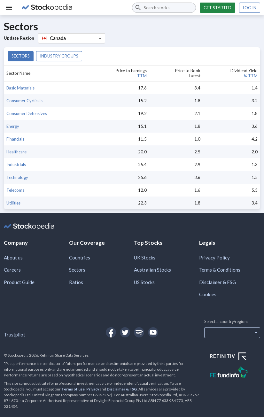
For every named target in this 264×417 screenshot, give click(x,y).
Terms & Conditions (219, 270)
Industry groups (59, 55)
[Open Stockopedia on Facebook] (111, 332)
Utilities (13, 202)
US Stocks (144, 282)
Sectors (21, 55)
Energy (12, 126)
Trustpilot (14, 334)
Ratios (76, 282)
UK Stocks (144, 257)
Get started (217, 7)
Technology (17, 177)
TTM (142, 75)
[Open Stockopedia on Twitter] (125, 332)
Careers (12, 270)
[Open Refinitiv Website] (235, 356)
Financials (15, 139)
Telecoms (15, 190)
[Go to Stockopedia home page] (73, 7)
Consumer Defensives (26, 113)
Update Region (19, 38)
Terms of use (73, 389)
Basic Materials (20, 87)
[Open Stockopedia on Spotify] (139, 332)
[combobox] (164, 8)
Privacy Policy (214, 257)
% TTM (251, 75)
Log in (249, 7)
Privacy (92, 389)
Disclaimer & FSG (217, 282)
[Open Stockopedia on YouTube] (153, 332)
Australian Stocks (152, 270)
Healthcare (16, 151)
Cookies (207, 294)
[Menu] (9, 8)
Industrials (16, 164)
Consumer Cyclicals (24, 100)
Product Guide (19, 282)
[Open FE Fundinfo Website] (235, 373)
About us (13, 257)
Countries (79, 257)
